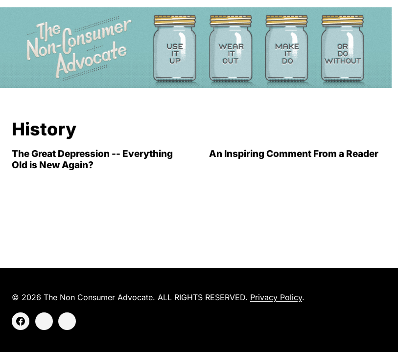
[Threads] (67, 321)
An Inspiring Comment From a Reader (293, 153)
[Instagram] (44, 321)
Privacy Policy (276, 297)
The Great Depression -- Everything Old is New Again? (92, 159)
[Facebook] (20, 321)
